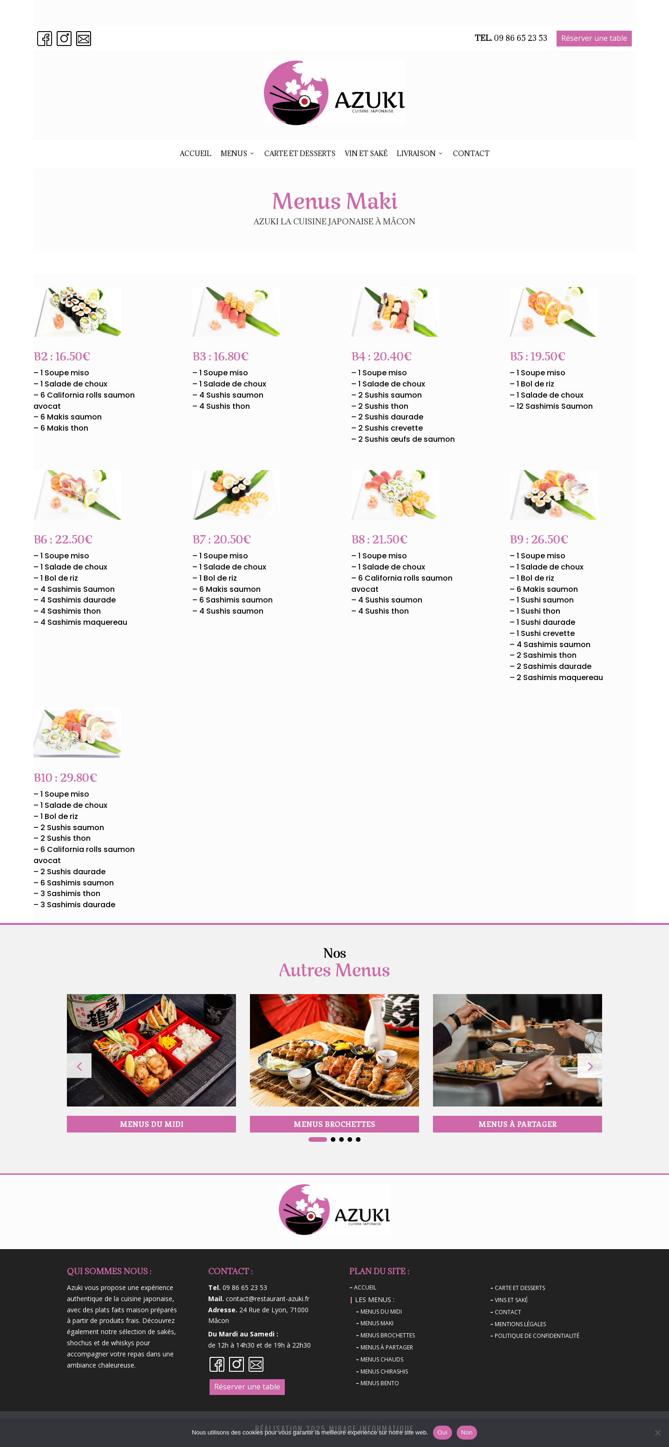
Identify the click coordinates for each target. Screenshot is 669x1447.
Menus (238, 154)
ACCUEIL (195, 153)
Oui (442, 1432)
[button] (589, 1066)
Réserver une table (594, 38)
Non (467, 1432)
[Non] (657, 1432)
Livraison (420, 154)
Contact (471, 153)
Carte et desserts (299, 153)
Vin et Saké (366, 153)
